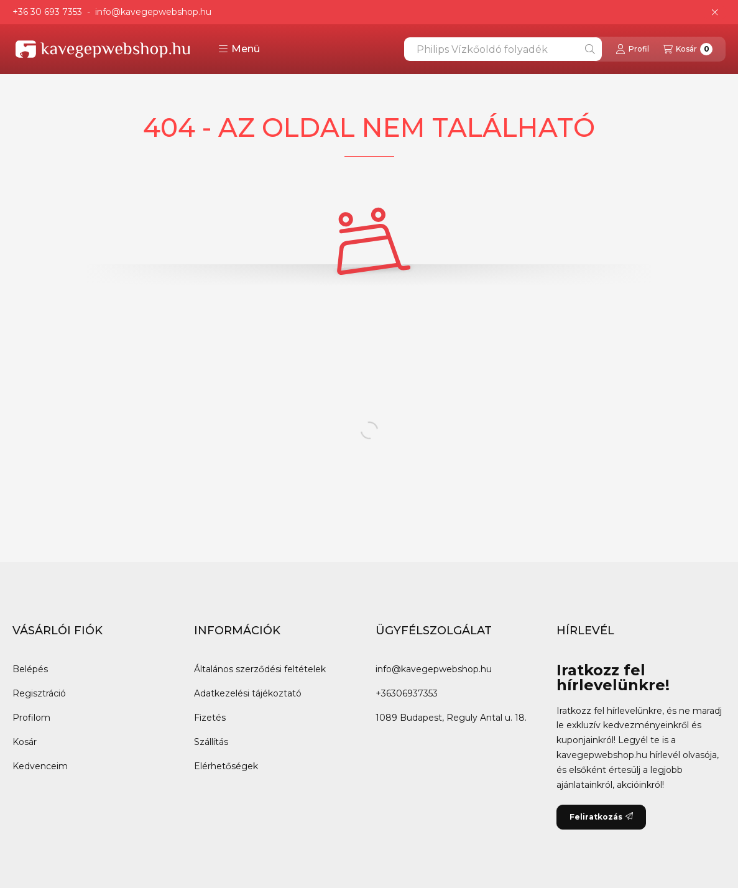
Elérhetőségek (226, 766)
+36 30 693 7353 (47, 11)
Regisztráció (39, 693)
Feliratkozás (601, 816)
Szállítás (211, 741)
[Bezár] (715, 12)
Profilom (31, 717)
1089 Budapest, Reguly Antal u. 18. (451, 717)
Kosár (24, 741)
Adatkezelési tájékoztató (248, 693)
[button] (239, 49)
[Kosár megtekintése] (687, 49)
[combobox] (503, 49)
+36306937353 (407, 693)
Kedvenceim (40, 766)
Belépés (30, 669)
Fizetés (210, 717)
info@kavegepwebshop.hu (153, 11)
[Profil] (632, 49)
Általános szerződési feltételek (260, 669)
